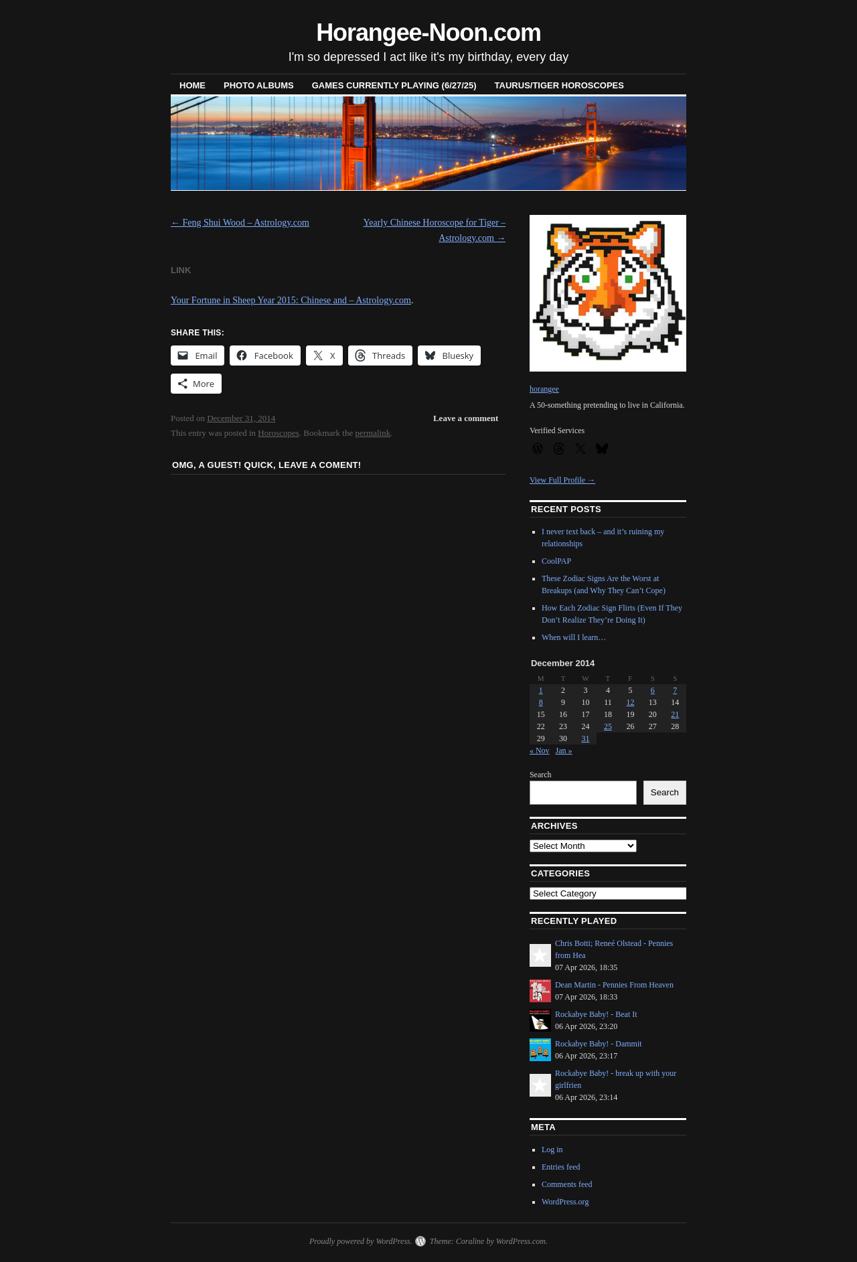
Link (181, 270)
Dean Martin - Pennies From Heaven (614, 985)
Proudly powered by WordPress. (360, 1241)
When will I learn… (574, 637)
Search (541, 774)
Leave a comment (465, 418)
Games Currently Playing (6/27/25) (394, 85)
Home (192, 85)
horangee (544, 389)
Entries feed (561, 1167)
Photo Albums (259, 85)
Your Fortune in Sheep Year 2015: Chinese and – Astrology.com (291, 300)
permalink (373, 433)
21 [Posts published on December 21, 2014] (675, 714)
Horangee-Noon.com (428, 32)
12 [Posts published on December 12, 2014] (630, 702)
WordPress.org (565, 1201)
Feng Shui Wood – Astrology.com (240, 223)
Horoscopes (278, 433)
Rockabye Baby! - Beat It (596, 1014)
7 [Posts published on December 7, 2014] (675, 690)
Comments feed (567, 1184)
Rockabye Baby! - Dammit (598, 1043)
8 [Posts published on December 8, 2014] (541, 702)
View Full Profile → (562, 480)
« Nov (540, 750)
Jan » (564, 750)
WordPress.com (521, 1241)
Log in (552, 1149)
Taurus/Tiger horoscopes (559, 85)
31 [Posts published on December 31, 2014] (586, 738)
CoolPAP (556, 561)
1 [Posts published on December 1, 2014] (541, 690)
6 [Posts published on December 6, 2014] (653, 690)
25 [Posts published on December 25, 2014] (608, 726)
